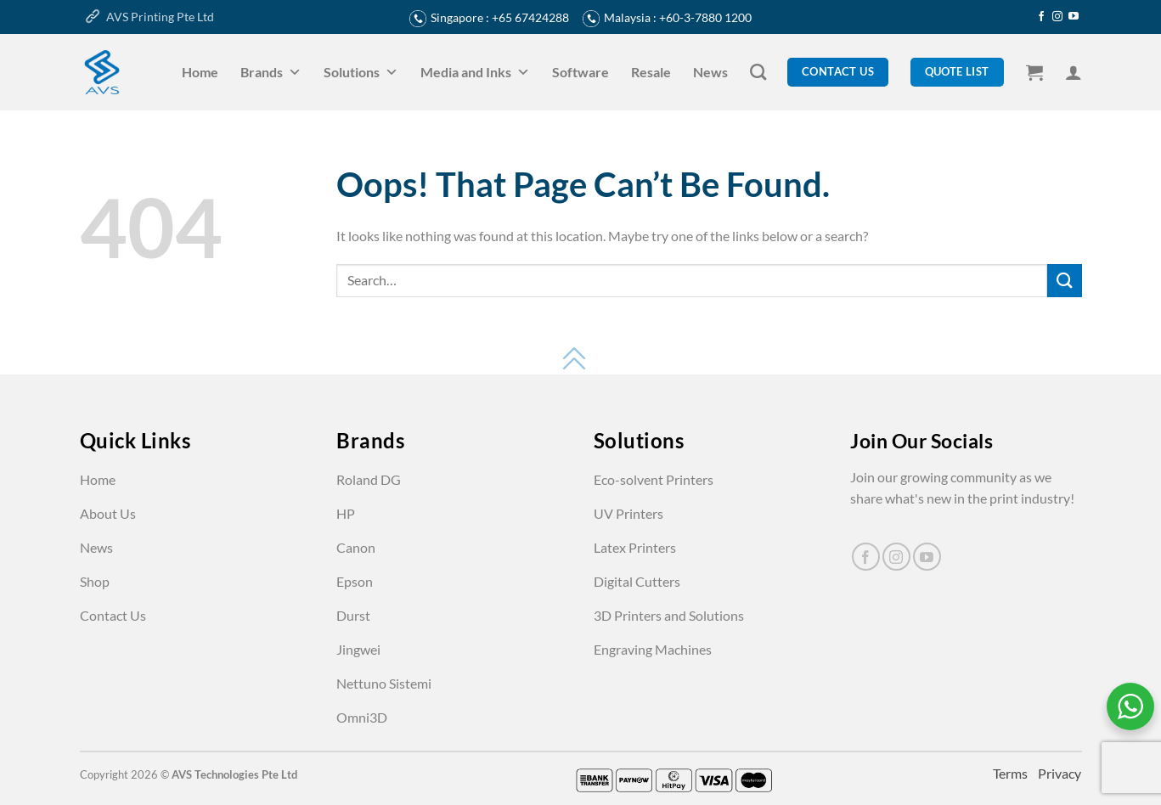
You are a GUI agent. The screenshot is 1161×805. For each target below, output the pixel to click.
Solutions (361, 72)
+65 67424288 (530, 17)
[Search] (758, 71)
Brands (271, 72)
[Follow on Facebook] (1041, 17)
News (710, 72)
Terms (1011, 773)
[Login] (1073, 72)
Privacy (1059, 773)
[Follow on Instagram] (1057, 17)
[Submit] (1064, 280)
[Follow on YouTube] (1073, 17)
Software (580, 72)
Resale (651, 72)
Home (200, 72)
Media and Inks (475, 72)
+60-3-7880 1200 (705, 17)
